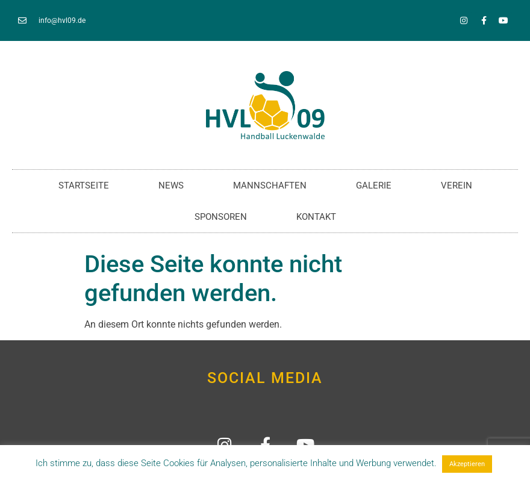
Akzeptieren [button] (467, 464)
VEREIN (456, 185)
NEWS (171, 185)
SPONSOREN (221, 216)
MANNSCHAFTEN (270, 185)
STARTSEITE (83, 185)
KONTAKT (316, 216)
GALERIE (373, 185)
